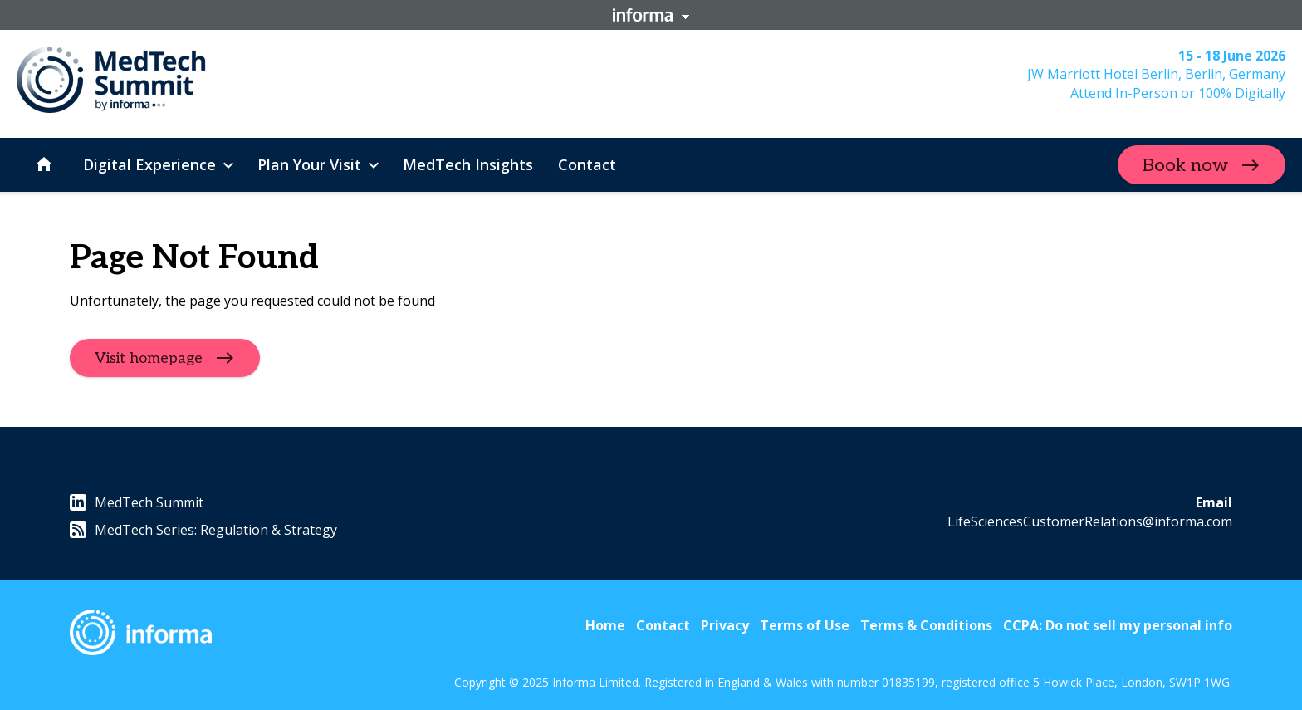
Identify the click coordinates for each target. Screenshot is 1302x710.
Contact (663, 625)
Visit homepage (149, 358)
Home (605, 625)
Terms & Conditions (926, 625)
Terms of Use (804, 625)
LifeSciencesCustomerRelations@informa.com (1089, 521)
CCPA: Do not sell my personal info (1117, 625)
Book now (1185, 165)
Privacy (725, 625)
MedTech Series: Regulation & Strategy (203, 530)
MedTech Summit (136, 502)
